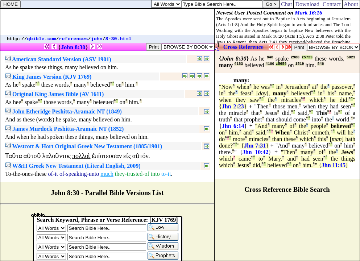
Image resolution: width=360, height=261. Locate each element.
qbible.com (41, 39)
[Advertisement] (107, 22)
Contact (331, 4)
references (73, 39)
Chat (286, 4)
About (351, 4)
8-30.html (118, 39)
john (97, 39)
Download (307, 4)
